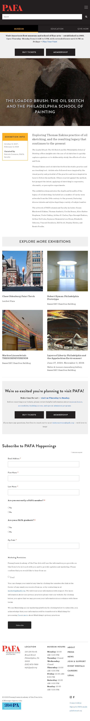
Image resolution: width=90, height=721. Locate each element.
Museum (19, 28)
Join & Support (77, 660)
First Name (13, 472)
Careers (73, 670)
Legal (71, 674)
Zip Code (12, 540)
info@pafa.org (31, 667)
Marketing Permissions (17, 557)
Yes (10, 507)
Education (57, 28)
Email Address (14, 458)
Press (71, 651)
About (71, 647)
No (10, 511)
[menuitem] (19, 28)
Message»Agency (11, 700)
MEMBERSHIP (60, 52)
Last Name (13, 486)
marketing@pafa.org (16, 590)
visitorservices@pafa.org (63, 422)
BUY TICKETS (29, 52)
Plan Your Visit (49, 42)
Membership (61, 414)
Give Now (83, 28)
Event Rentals (76, 665)
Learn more (23, 615)
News (71, 656)
